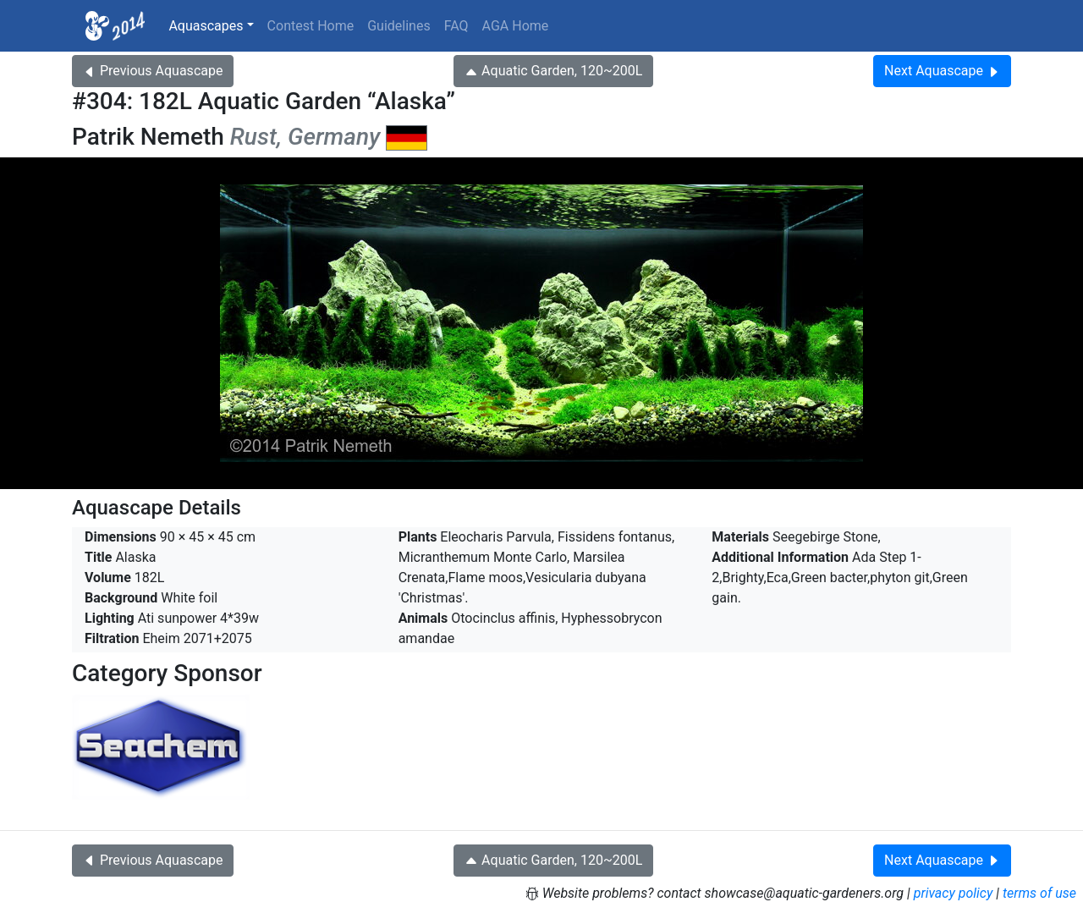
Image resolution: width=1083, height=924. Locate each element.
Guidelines (398, 26)
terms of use (1039, 893)
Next (942, 71)
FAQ (456, 26)
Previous (153, 71)
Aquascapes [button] (205, 26)
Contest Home (311, 26)
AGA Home (515, 26)
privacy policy (953, 893)
